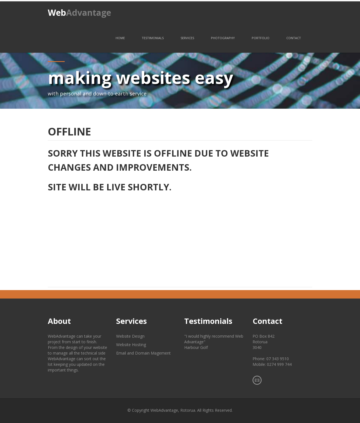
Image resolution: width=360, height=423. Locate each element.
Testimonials (153, 38)
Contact (293, 38)
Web (79, 12)
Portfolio (260, 38)
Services (187, 38)
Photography (223, 38)
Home (120, 38)
